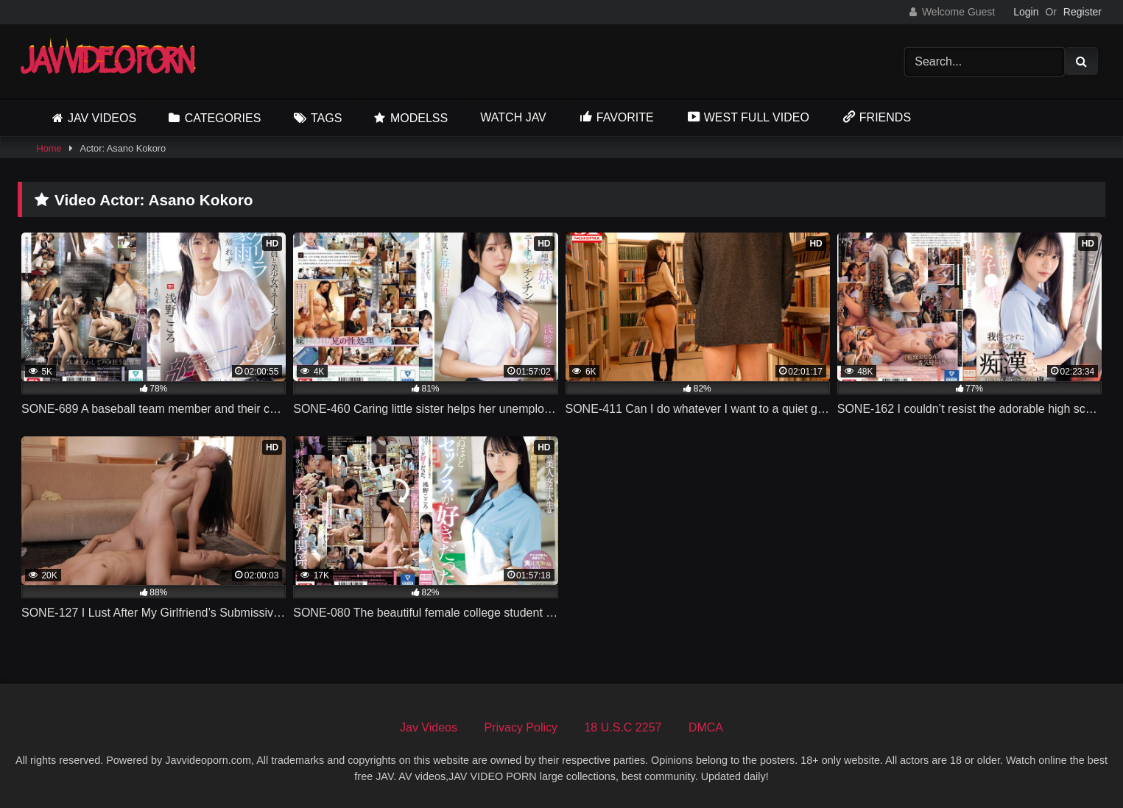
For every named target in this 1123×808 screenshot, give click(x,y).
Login (1025, 12)
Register (1082, 12)
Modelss (419, 118)
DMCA (706, 727)
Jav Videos (102, 118)
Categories (223, 118)
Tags (326, 118)
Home (48, 148)
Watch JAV (513, 117)
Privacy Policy (520, 727)
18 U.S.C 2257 (622, 727)
